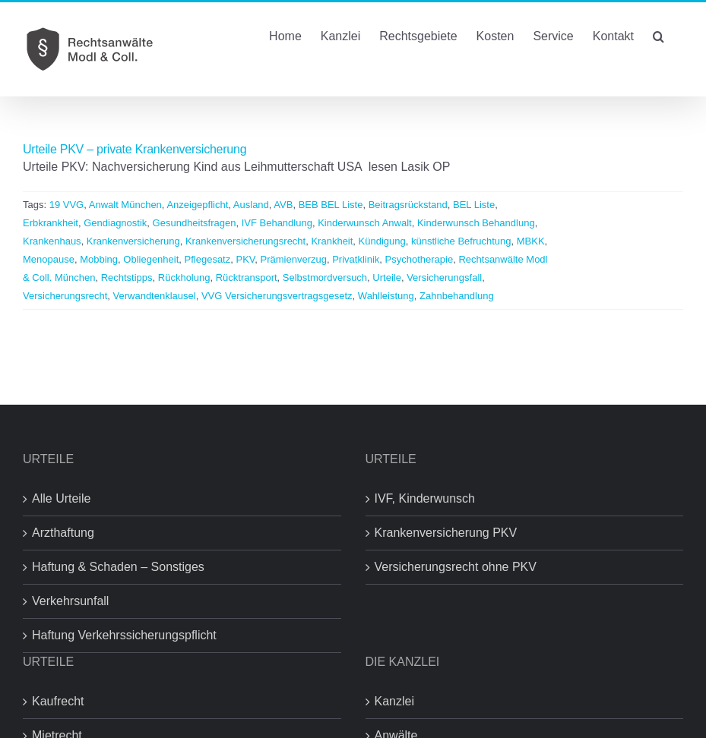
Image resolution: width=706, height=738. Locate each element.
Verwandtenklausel (154, 295)
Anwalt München (125, 204)
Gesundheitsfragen (194, 223)
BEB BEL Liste (331, 204)
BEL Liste (474, 204)
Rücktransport (246, 277)
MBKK (531, 241)
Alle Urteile (61, 498)
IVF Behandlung (277, 223)
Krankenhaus (52, 241)
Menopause (48, 259)
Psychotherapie (419, 259)
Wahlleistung (386, 295)
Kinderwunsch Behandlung (476, 223)
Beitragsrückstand (408, 204)
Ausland (251, 204)
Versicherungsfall (444, 277)
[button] (658, 35)
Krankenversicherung (133, 241)
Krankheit (332, 241)
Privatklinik (355, 259)
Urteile (386, 277)
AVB (283, 204)
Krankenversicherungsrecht (245, 241)
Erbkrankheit (50, 223)
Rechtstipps (127, 277)
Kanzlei (394, 701)
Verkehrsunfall (70, 600)
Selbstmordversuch (325, 277)
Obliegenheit (151, 259)
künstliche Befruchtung (461, 241)
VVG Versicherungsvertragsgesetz (277, 295)
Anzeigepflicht (197, 204)
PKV (245, 259)
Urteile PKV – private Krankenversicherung (134, 149)
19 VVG (66, 204)
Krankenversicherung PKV (446, 532)
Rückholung (184, 277)
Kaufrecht (58, 701)
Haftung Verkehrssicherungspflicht (124, 635)
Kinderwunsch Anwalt (365, 223)
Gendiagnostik (115, 223)
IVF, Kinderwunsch (425, 498)
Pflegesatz (208, 259)
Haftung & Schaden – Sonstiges (118, 566)
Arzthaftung (63, 532)
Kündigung (382, 241)
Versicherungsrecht (65, 295)
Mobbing (99, 259)
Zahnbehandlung (456, 295)
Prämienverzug (294, 259)
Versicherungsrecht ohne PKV (456, 566)
